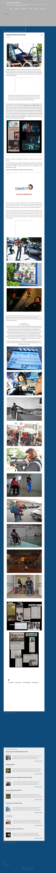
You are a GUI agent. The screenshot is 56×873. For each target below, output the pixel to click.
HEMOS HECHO (43, 8)
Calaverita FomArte (10, 764)
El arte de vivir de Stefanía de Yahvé (14, 803)
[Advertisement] (48, 29)
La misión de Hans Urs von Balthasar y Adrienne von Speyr (19, 777)
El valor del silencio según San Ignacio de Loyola (17, 751)
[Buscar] (51, 3)
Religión (36, 8)
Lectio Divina (9, 816)
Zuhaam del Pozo (35, 682)
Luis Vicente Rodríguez (26, 682)
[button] (41, 35)
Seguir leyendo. (38, 761)
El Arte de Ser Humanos (13, 2)
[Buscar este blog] (28, 865)
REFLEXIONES (24, 8)
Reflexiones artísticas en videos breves (14, 828)
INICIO (11, 8)
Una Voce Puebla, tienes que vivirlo (14, 790)
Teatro (30, 8)
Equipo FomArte (18, 682)
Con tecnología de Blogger (28, 867)
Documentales (11, 682)
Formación (16, 8)
